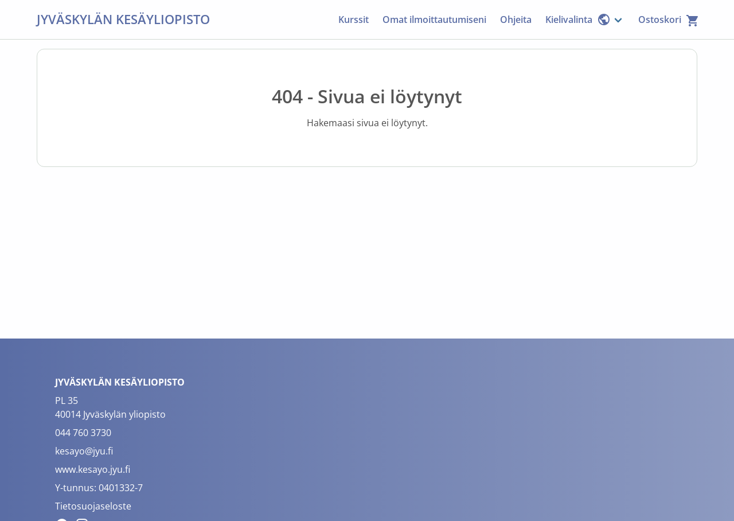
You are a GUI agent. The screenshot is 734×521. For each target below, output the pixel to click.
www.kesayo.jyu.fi (92, 469)
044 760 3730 (83, 432)
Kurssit (353, 19)
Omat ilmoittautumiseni (434, 19)
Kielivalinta (578, 19)
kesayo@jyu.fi (84, 451)
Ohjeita (516, 19)
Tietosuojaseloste (93, 506)
